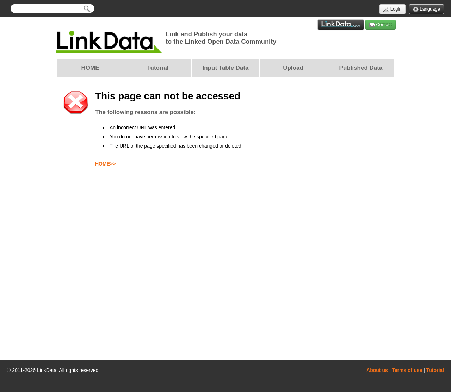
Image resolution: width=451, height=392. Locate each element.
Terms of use (407, 370)
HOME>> (105, 164)
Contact (380, 25)
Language (426, 9)
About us (377, 370)
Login (392, 9)
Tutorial (435, 370)
